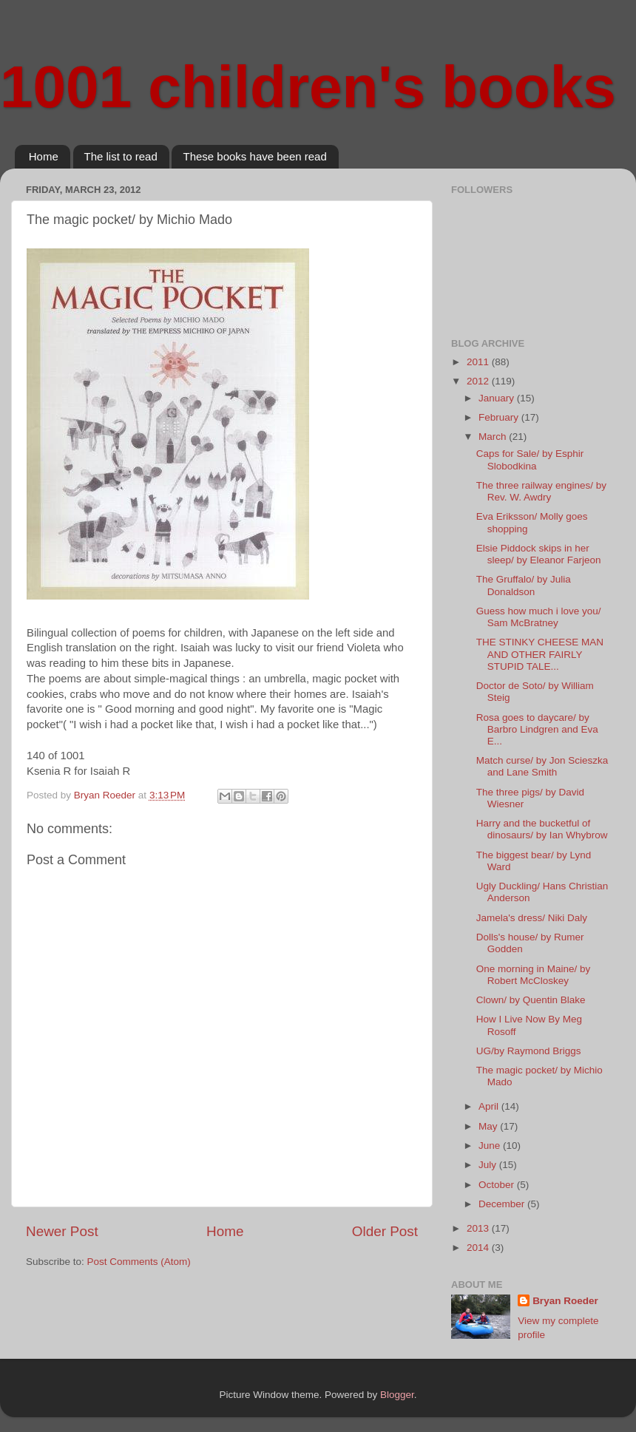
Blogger (397, 1394)
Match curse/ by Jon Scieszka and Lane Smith (542, 766)
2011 (479, 361)
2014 (479, 1247)
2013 (479, 1228)
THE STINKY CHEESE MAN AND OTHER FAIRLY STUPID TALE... (539, 654)
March (493, 436)
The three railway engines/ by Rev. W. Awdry (541, 491)
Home (43, 156)
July (488, 1164)
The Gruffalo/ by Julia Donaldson (523, 585)
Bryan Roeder (565, 1300)
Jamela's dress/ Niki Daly (531, 917)
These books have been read (254, 156)
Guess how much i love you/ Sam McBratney (538, 616)
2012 (479, 381)
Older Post (385, 1231)
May (489, 1126)
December (502, 1203)
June (490, 1145)
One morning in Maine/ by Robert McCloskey (533, 974)
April (489, 1106)
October (497, 1184)
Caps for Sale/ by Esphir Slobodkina (530, 459)
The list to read (121, 156)
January (497, 398)
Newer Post (62, 1231)
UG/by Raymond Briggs (528, 1050)
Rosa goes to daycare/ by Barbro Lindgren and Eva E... (537, 729)
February (499, 417)
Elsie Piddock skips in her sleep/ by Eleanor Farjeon (538, 554)
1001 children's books (308, 87)
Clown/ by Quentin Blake (531, 999)
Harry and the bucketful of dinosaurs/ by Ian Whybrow (542, 829)
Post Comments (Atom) (139, 1261)
